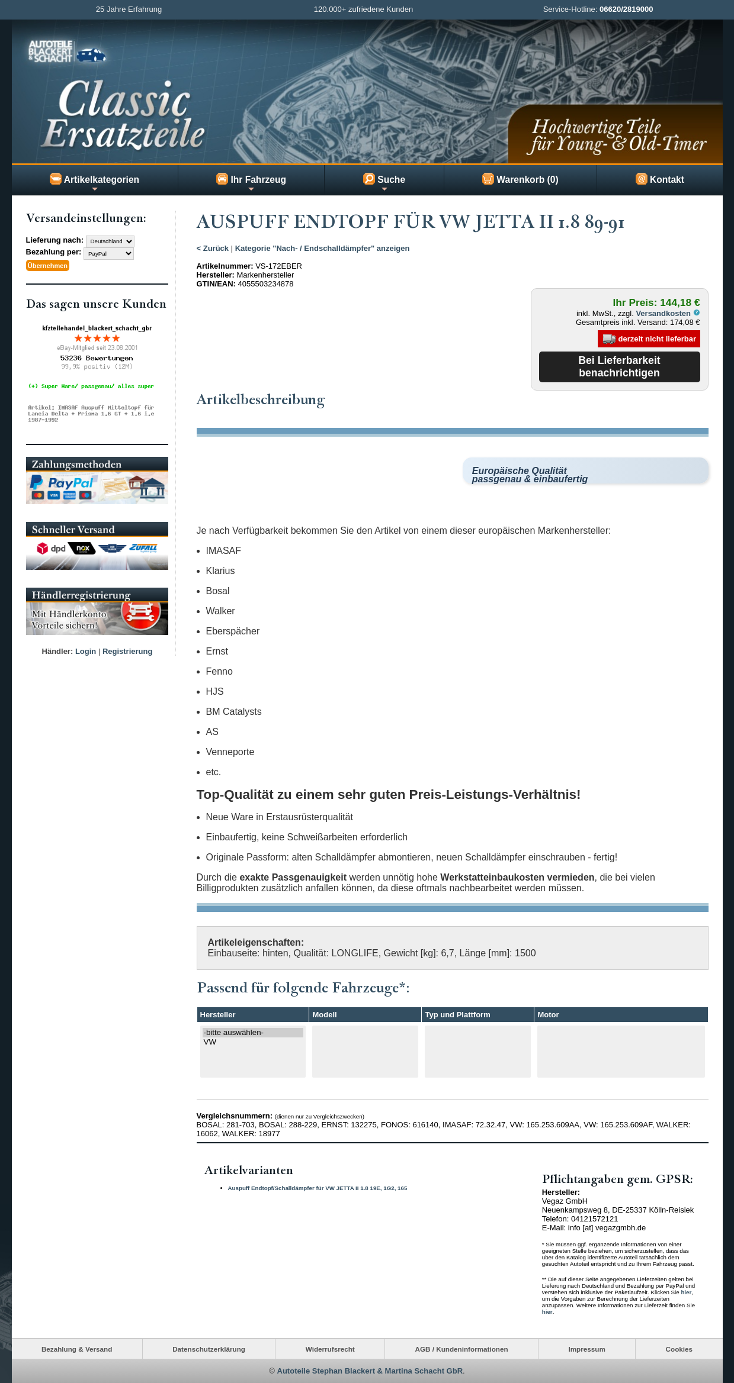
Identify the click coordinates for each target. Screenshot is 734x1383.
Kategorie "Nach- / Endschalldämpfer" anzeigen (322, 248)
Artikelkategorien (94, 183)
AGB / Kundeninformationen (461, 1349)
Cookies (679, 1349)
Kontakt (660, 179)
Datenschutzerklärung (208, 1349)
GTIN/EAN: (216, 283)
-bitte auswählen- (253, 1032)
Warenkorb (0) (520, 179)
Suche (384, 183)
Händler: (57, 650)
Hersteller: (216, 274)
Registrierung (127, 650)
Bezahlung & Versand (77, 1349)
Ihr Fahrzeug (251, 183)
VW (253, 1042)
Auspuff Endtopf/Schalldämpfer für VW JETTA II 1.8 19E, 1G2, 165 (318, 1187)
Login (85, 650)
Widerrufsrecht (330, 1349)
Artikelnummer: (225, 266)
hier (686, 1292)
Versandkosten (668, 313)
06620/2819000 (626, 9)
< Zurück (213, 248)
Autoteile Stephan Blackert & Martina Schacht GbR (370, 1370)
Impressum (586, 1349)
